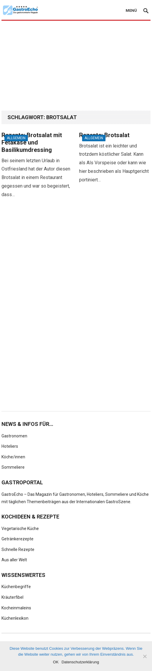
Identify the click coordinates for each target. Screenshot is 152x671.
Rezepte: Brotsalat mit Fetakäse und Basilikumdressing (31, 142)
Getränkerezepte (17, 539)
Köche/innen (13, 457)
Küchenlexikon (14, 618)
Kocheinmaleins (16, 608)
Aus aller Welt (14, 559)
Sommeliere (13, 467)
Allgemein (16, 138)
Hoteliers (9, 446)
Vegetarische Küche (20, 528)
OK (56, 662)
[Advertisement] (76, 65)
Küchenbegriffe (16, 586)
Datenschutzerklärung (80, 662)
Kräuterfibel (12, 597)
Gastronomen (14, 436)
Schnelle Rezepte (17, 549)
